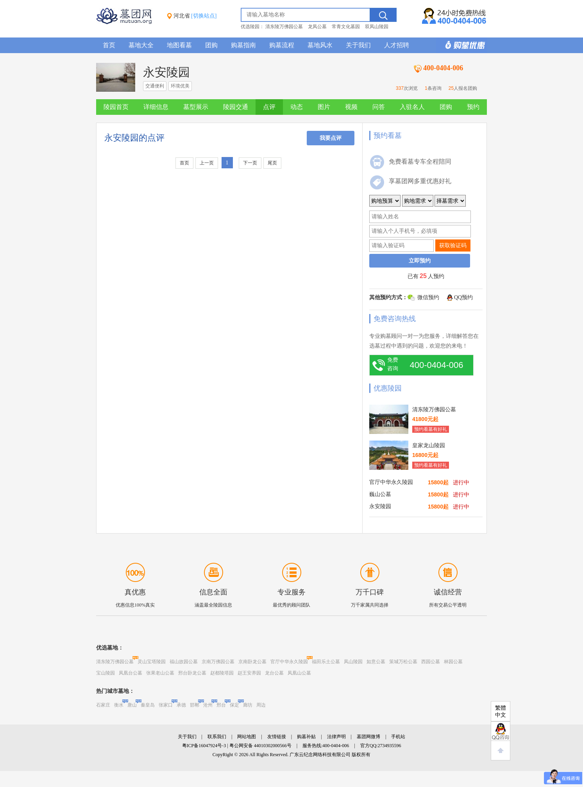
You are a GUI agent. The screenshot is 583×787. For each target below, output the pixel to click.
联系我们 (216, 736)
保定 (234, 705)
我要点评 (331, 138)
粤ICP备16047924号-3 (204, 745)
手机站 (398, 736)
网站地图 (246, 736)
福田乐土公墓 (326, 661)
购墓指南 (243, 45)
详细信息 (155, 107)
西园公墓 (430, 661)
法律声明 (336, 736)
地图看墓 (179, 45)
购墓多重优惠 (461, 45)
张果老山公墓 (160, 673)
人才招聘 (396, 45)
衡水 (118, 705)
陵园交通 (235, 107)
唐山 (132, 705)
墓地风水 (320, 45)
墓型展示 (195, 107)
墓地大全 (141, 45)
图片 (324, 107)
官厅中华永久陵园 (289, 661)
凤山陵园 (353, 661)
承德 (181, 705)
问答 (378, 107)
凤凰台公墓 (130, 673)
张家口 (166, 705)
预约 (473, 107)
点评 (269, 107)
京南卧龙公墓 (252, 661)
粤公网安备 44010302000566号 (260, 745)
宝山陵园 (105, 673)
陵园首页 (116, 107)
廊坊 (247, 705)
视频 (351, 107)
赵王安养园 (249, 673)
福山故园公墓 (184, 661)
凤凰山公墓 (299, 673)
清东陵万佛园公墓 (284, 26)
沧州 (208, 705)
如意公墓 (376, 661)
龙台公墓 (274, 673)
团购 (211, 45)
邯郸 (194, 705)
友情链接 (276, 736)
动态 (296, 107)
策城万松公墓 (403, 661)
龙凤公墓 (317, 26)
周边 (261, 705)
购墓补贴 (306, 736)
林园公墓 (453, 661)
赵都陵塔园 (222, 673)
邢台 (221, 705)
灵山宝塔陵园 (152, 661)
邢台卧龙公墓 (192, 673)
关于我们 (358, 45)
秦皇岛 (148, 705)
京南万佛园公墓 (218, 661)
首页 (109, 45)
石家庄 (103, 705)
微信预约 (428, 297)
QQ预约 (463, 297)
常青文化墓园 (346, 26)
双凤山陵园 (376, 26)
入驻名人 (412, 107)
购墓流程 (281, 45)
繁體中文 (500, 711)
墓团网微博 (368, 736)
